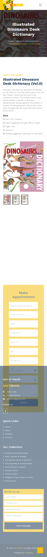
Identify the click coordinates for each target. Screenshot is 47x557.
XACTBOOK (18, 548)
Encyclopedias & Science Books (18, 463)
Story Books (10, 481)
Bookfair (8, 434)
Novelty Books (11, 470)
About (7, 430)
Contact (8, 437)
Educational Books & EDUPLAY (18, 460)
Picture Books (11, 474)
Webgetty (29, 553)
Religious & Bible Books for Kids (19, 477)
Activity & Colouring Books (27, 41)
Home (11, 41)
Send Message (23, 526)
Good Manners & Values (15, 467)
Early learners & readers (15, 457)
